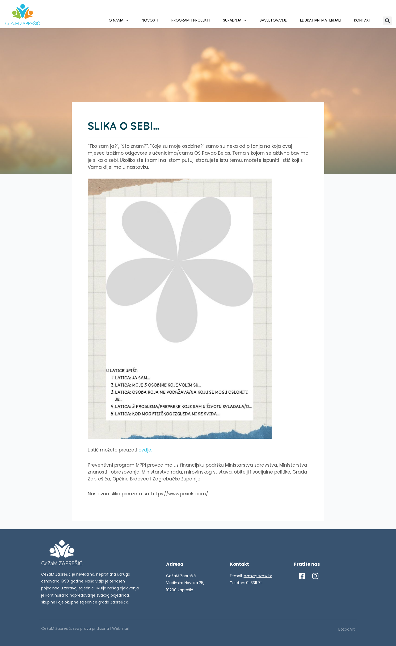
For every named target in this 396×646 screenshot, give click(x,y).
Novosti (150, 20)
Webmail (120, 628)
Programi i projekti (190, 20)
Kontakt (362, 20)
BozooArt (346, 629)
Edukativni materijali (320, 20)
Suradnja (234, 20)
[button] (387, 20)
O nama (118, 20)
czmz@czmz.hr (258, 576)
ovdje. (145, 450)
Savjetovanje (273, 20)
